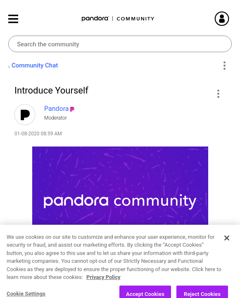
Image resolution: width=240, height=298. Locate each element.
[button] (218, 93)
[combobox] (120, 44)
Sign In (232, 18)
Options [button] (224, 66)
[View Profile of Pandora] (56, 109)
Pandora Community (118, 18)
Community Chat (35, 65)
